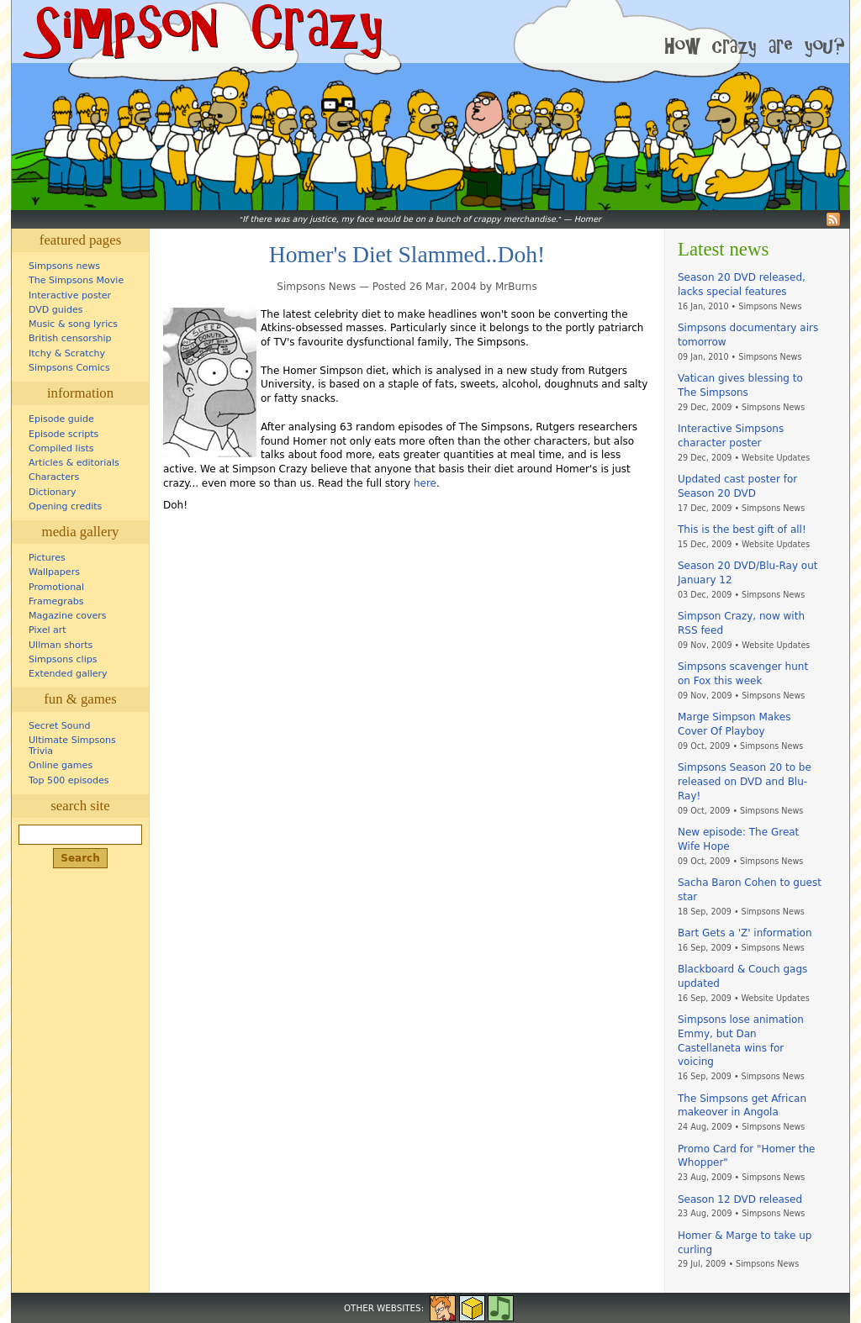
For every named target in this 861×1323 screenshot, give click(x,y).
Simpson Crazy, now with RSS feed (741, 623)
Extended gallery (68, 673)
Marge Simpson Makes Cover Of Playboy (734, 724)
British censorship (70, 338)
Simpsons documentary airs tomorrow (748, 335)
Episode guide (61, 419)
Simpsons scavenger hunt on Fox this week (743, 674)
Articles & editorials (74, 462)
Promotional (56, 587)
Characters (54, 477)
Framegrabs (56, 601)
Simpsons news (64, 266)
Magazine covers (68, 615)
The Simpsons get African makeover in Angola (742, 1106)
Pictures (47, 557)
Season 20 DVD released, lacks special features (742, 284)
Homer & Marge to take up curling (744, 1243)
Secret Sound (60, 725)
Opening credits (65, 506)
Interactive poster (70, 295)
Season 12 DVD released (740, 1199)
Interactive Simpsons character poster (731, 436)
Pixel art (47, 630)
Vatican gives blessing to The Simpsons (740, 385)
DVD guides (55, 309)
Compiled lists (61, 448)
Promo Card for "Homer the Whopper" (746, 1156)
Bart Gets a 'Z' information (745, 933)
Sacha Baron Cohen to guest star (749, 890)
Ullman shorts (60, 645)
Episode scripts (63, 434)
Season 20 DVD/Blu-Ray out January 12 (747, 573)
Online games (60, 765)
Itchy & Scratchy (67, 353)
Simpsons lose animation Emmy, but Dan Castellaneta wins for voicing (741, 1040)
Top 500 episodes (69, 780)
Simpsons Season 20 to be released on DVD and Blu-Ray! (744, 782)
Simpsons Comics (69, 367)
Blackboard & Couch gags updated (742, 976)
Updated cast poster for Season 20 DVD (737, 486)
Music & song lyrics (73, 324)
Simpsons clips (63, 659)
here (425, 483)
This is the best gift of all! (742, 529)
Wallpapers (54, 572)
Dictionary (53, 492)
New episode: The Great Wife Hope (738, 839)
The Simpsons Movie (76, 280)
